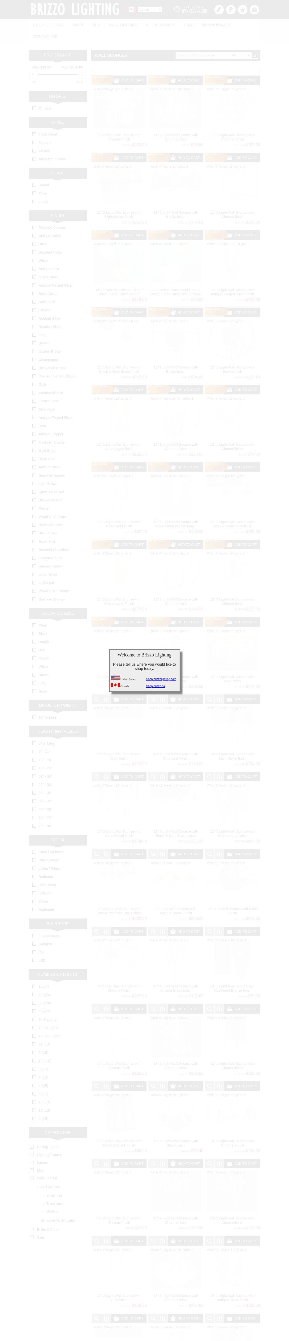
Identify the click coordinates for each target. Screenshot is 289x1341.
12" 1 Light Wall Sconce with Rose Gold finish (119, 510)
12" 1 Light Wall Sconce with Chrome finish (175, 433)
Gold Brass (47, 437)
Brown (44, 329)
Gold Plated (48, 263)
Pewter (44, 495)
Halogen (45, 930)
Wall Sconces (50, 1173)
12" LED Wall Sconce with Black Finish (232, 897)
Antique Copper (51, 420)
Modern (45, 129)
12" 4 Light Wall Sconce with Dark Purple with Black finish (119, 897)
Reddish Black (50, 313)
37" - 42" (45, 787)
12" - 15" (45, 746)
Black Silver (48, 519)
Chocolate (47, 395)
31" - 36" (45, 779)
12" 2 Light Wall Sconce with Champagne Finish (119, 588)
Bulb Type (58, 910)
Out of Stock (99, 63)
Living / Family (50, 855)
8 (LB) (43, 1080)
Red (42, 636)
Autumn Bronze (51, 379)
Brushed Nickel (51, 239)
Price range (57, 41)
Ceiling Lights (47, 24)
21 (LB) (44, 1030)
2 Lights (45, 981)
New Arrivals (208, 24)
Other (43, 180)
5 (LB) (43, 1039)
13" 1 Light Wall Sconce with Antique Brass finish (175, 974)
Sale (182, 24)
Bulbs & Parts (155, 24)
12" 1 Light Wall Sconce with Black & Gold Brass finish (119, 355)
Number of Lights (58, 961)
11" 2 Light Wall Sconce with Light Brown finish (119, 201)
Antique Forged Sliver (56, 404)
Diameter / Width (57, 692)
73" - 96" (45, 812)
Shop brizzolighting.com (161, 679)
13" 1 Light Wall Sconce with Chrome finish (119, 1052)
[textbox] (213, 41)
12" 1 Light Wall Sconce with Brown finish (175, 355)
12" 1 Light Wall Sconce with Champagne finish (119, 433)
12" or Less (47, 704)
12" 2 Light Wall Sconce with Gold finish (232, 665)
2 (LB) (43, 1105)
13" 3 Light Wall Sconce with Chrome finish (175, 1284)
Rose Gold (47, 445)
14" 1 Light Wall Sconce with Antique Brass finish (232, 1284)
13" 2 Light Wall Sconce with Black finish (175, 1129)
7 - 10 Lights (48, 1014)
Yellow (44, 645)
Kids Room (47, 871)
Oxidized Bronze (52, 429)
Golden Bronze (50, 544)
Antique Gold (49, 255)
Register (219, 9)
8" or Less (47, 730)
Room (58, 826)
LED (93, 24)
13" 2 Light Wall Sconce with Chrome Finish (232, 1129)
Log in (231, 9)
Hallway (45, 879)
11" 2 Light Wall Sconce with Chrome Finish (232, 123)
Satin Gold (47, 288)
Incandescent (49, 922)
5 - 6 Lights (47, 1006)
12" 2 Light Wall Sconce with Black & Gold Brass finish (232, 510)
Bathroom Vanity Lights (58, 1207)
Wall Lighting (118, 24)
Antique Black (49, 453)
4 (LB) (43, 1072)
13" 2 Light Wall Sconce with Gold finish (119, 1284)
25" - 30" (45, 771)
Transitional (48, 120)
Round (44, 171)
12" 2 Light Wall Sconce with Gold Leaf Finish (175, 742)
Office (43, 888)
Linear (44, 188)
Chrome (45, 296)
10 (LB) (44, 1097)
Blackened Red (51, 486)
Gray (43, 321)
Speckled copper (52, 462)
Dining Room (49, 846)
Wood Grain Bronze (54, 577)
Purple (44, 628)
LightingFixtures (49, 1141)
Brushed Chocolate (54, 536)
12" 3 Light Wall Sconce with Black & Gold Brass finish (175, 820)
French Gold (48, 387)
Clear (43, 611)
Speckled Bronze (52, 586)
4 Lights (45, 997)
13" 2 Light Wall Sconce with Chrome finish (119, 1206)
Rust (42, 412)
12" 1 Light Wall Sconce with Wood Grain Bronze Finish (175, 510)
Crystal (44, 137)
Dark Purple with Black (56, 362)
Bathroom (46, 896)
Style (57, 108)
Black (43, 230)
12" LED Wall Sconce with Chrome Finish (119, 974)
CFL (42, 938)
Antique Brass (50, 222)
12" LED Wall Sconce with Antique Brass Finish (175, 897)
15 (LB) (44, 1088)
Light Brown (48, 470)
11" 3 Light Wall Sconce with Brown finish (175, 201)
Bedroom (46, 863)
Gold (42, 371)
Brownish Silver (51, 511)
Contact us (242, 24)
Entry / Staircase (52, 838)
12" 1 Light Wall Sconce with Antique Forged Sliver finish (232, 278)
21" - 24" (45, 763)
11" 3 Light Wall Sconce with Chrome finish (232, 201)
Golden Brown (50, 338)
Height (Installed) (57, 717)
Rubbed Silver (50, 305)
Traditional (54, 1182)
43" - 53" (45, 796)
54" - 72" (45, 804)
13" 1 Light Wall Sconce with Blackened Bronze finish (232, 974)
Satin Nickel (48, 280)
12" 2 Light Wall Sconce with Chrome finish (175, 588)
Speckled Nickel (51, 478)
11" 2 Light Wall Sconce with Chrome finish (119, 123)
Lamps (76, 24)
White (43, 247)
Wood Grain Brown (54, 503)
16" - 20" (45, 754)
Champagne (48, 346)
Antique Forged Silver (56, 272)
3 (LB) (43, 1055)
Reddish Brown (51, 552)
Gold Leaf (46, 569)
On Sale (57, 82)
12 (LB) (44, 1047)
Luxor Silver (48, 561)
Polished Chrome (52, 214)
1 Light (44, 973)
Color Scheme (57, 599)
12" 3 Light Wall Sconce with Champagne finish (232, 820)
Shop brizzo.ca (155, 686)
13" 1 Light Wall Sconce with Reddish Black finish (119, 1129)
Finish (57, 202)
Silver (43, 678)
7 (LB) (43, 1064)
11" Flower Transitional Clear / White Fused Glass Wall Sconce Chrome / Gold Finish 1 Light (176, 280)
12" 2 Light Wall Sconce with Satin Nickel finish (232, 742)
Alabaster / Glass (52, 145)
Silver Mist (47, 528)
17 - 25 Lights (49, 1022)
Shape (58, 159)
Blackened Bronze (53, 354)
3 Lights (45, 989)
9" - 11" (44, 738)
